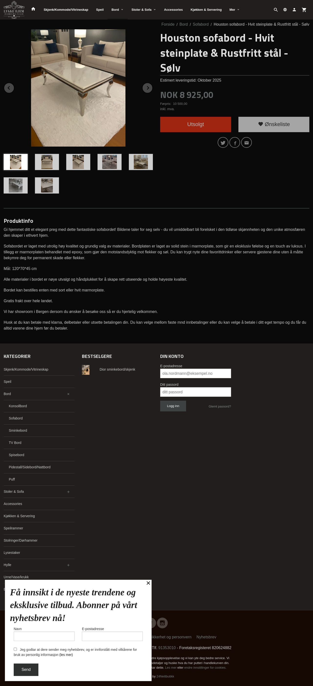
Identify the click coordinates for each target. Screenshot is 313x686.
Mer (232, 9)
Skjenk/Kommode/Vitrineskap (66, 9)
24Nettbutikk (165, 676)
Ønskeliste (274, 124)
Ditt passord (169, 384)
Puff (12, 479)
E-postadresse (171, 366)
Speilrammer (13, 528)
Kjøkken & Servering (206, 9)
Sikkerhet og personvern (170, 637)
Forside (167, 24)
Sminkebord (18, 430)
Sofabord (16, 418)
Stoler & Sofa (142, 9)
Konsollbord (18, 406)
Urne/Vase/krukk (16, 577)
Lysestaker (12, 553)
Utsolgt (195, 124)
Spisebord (16, 455)
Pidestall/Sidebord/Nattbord (29, 467)
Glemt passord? (220, 406)
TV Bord (15, 443)
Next (152, 87)
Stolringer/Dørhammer (20, 540)
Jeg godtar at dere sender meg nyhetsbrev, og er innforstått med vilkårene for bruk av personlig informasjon (75, 652)
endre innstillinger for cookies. (205, 667)
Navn (44, 634)
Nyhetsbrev (206, 637)
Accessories (173, 9)
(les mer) (66, 655)
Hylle (7, 565)
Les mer (171, 667)
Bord (115, 9)
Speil (100, 9)
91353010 (167, 648)
